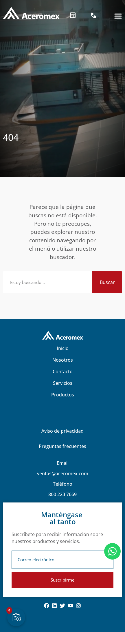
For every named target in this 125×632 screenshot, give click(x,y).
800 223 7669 (62, 494)
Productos (62, 395)
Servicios (62, 383)
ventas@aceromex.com (62, 473)
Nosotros (62, 360)
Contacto (63, 371)
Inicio (63, 348)
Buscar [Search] (107, 282)
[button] (118, 16)
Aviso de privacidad (62, 431)
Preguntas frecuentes (62, 446)
